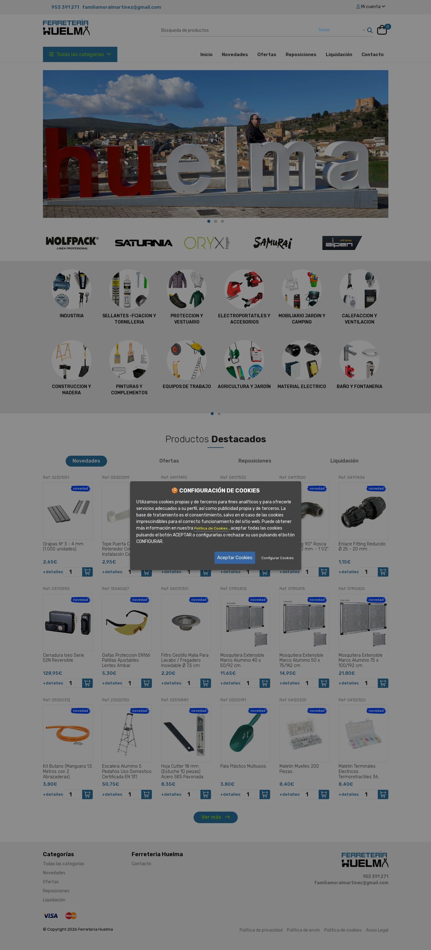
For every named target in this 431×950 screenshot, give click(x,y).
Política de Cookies (211, 528)
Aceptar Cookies (234, 557)
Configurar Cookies (277, 558)
